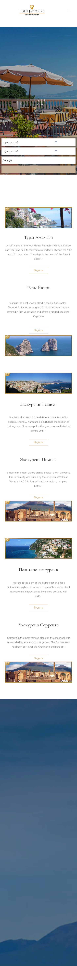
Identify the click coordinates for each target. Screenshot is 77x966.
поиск (38, 169)
